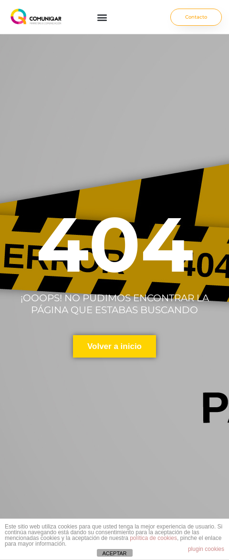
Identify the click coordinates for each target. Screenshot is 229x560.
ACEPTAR (114, 553)
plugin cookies (206, 549)
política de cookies (153, 538)
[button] (102, 17)
